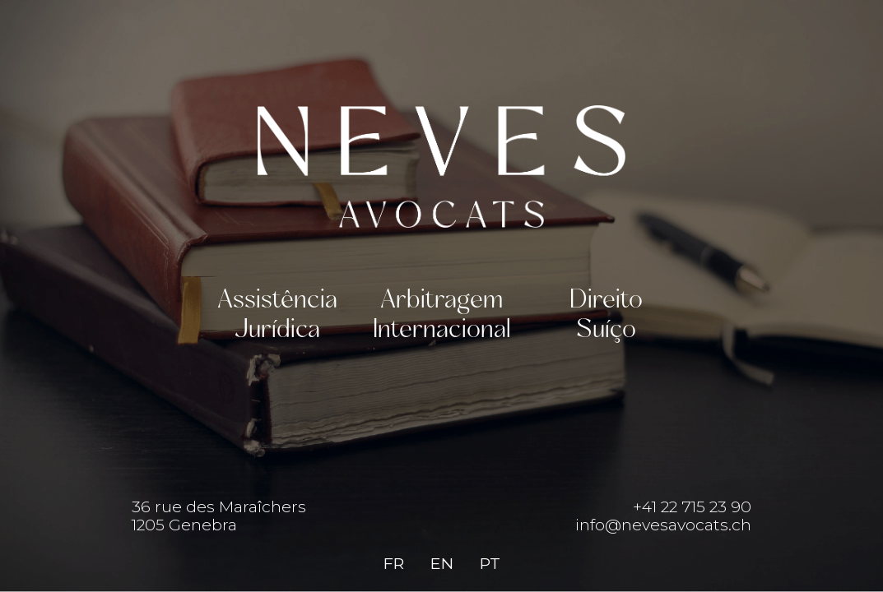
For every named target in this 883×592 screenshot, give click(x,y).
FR (393, 563)
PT (490, 563)
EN (441, 563)
